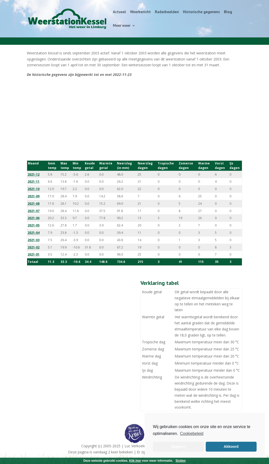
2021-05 (33, 225)
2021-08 (33, 203)
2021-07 (33, 211)
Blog (228, 12)
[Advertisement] (134, 118)
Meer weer (121, 26)
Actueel (119, 12)
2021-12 (33, 174)
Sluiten (181, 460)
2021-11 (33, 181)
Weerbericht (140, 12)
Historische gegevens (201, 12)
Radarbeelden (167, 12)
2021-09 (33, 196)
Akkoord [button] (231, 447)
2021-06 (33, 218)
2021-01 (33, 254)
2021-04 (33, 232)
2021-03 (33, 240)
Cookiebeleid (191, 433)
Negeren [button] (178, 447)
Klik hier (135, 460)
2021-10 (33, 189)
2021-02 (33, 247)
